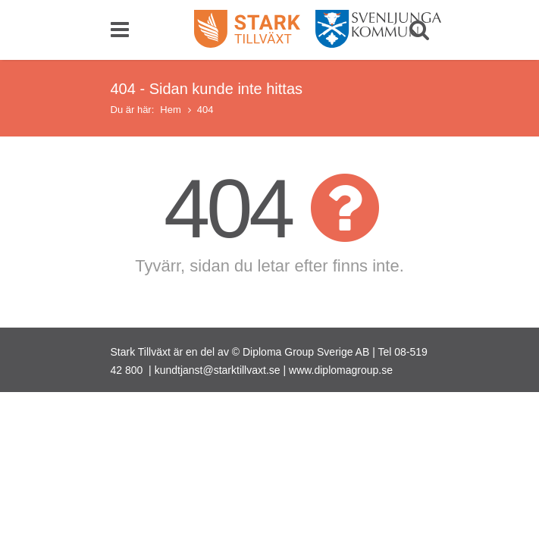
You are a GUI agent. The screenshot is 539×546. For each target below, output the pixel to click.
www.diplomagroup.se (341, 370)
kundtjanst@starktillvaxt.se (217, 370)
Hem (170, 109)
